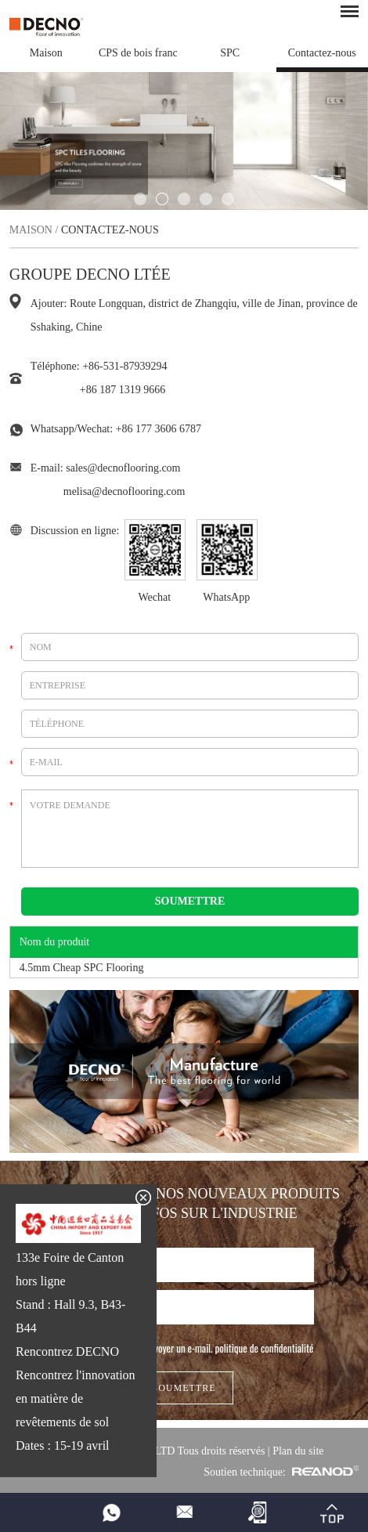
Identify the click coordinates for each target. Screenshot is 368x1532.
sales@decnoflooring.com (123, 468)
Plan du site (297, 1451)
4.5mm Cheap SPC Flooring (82, 968)
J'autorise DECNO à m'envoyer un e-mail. (184, 1348)
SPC (230, 53)
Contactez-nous (322, 53)
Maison (46, 53)
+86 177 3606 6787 (158, 429)
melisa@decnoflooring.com (124, 491)
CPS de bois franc (138, 53)
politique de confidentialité (264, 1348)
